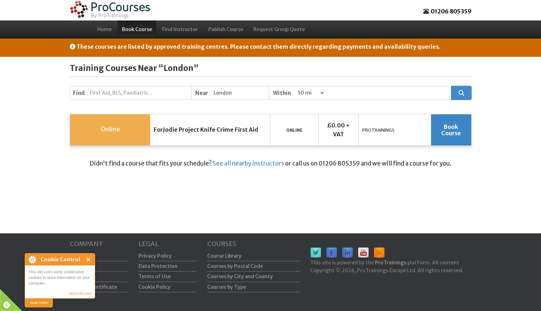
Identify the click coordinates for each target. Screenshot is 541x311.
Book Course (137, 29)
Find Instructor (180, 29)
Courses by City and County (240, 276)
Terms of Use (155, 276)
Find (79, 93)
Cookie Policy (155, 287)
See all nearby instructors (248, 163)
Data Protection (158, 266)
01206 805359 (451, 11)
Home (104, 29)
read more (39, 302)
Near (201, 93)
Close (88, 259)
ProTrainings (390, 262)
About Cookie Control (32, 259)
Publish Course (225, 29)
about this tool (80, 293)
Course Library (224, 256)
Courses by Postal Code (235, 266)
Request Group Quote (279, 29)
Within (282, 93)
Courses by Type (226, 287)
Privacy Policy (155, 256)
